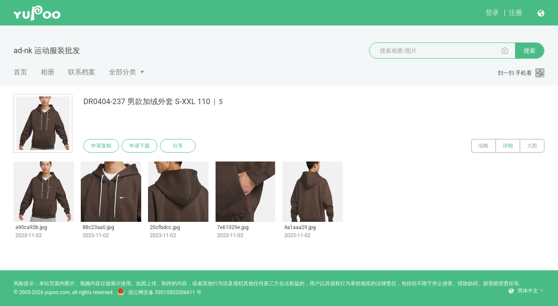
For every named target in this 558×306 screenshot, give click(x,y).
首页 (20, 72)
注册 (515, 12)
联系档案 (81, 72)
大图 (532, 146)
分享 (178, 146)
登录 (492, 12)
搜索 (529, 50)
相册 (47, 72)
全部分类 (122, 72)
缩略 (483, 146)
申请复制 (101, 146)
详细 (508, 146)
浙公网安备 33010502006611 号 (159, 292)
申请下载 (139, 146)
